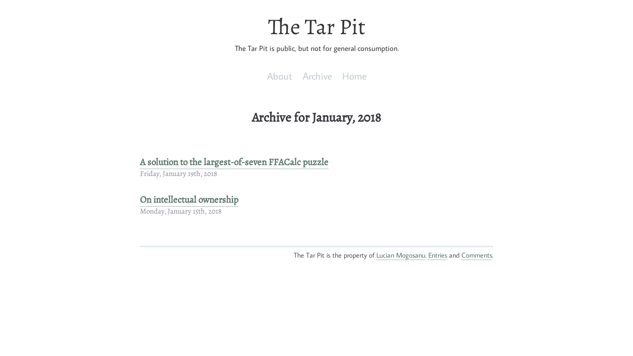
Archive (317, 75)
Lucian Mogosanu (400, 255)
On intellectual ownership (189, 199)
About (279, 75)
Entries (437, 255)
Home (354, 75)
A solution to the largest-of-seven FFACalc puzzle (234, 162)
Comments (476, 255)
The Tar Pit (316, 26)
